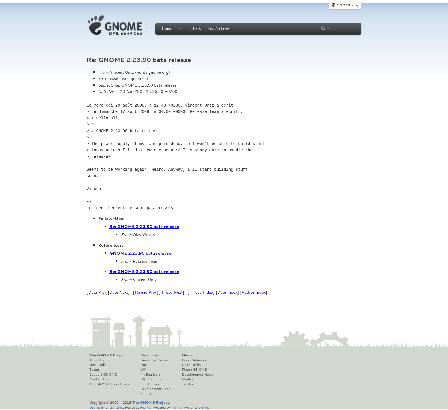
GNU (204, 407)
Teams (94, 369)
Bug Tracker (150, 384)
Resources (149, 355)
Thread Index (201, 292)
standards (116, 407)
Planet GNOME (194, 369)
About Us (96, 360)
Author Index (253, 292)
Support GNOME (103, 374)
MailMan (176, 407)
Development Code (155, 389)
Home (167, 28)
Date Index (227, 292)
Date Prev (97, 292)
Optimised (96, 407)
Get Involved (99, 364)
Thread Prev (146, 292)
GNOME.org (347, 5)
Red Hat (146, 407)
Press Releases (194, 360)
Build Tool (148, 393)
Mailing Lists (190, 28)
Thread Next (171, 292)
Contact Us (98, 379)
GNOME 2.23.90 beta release (140, 253)
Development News (197, 374)
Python (189, 407)
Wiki (144, 369)
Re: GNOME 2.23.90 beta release (144, 226)
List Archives (219, 28)
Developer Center (154, 360)
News (187, 355)
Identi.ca (189, 379)
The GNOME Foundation (109, 384)
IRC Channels (151, 379)
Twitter (187, 384)
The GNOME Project (107, 355)
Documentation (152, 364)
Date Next (118, 292)
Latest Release (193, 364)
